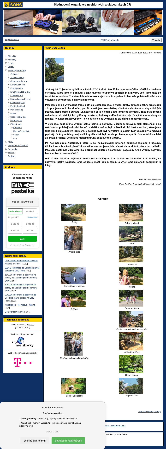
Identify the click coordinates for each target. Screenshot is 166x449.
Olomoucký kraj (17, 102)
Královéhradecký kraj (20, 92)
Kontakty (12, 59)
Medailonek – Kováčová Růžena (20, 305)
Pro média (12, 149)
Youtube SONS (118, 425)
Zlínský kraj (15, 124)
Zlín (15, 138)
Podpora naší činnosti (18, 145)
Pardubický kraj (17, 106)
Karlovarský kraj (17, 84)
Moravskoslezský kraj (20, 99)
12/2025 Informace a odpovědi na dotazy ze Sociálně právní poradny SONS (21, 287)
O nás (10, 63)
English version (12, 39)
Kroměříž (17, 127)
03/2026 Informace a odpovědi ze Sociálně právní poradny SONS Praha (20, 298)
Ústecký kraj (16, 120)
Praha (13, 113)
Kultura (11, 152)
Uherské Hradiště (21, 131)
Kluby (10, 142)
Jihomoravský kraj (18, 81)
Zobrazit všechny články (149, 411)
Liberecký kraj (16, 95)
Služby (11, 67)
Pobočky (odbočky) (17, 70)
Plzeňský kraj (16, 110)
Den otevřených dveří (15, 312)
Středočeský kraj (18, 117)
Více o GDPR (52, 431)
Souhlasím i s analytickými (68, 440)
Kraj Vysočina (16, 88)
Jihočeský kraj (17, 77)
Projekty (12, 156)
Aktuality (12, 56)
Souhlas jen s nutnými (35, 440)
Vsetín (16, 135)
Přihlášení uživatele (110, 40)
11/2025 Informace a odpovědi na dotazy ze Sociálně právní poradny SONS (21, 278)
